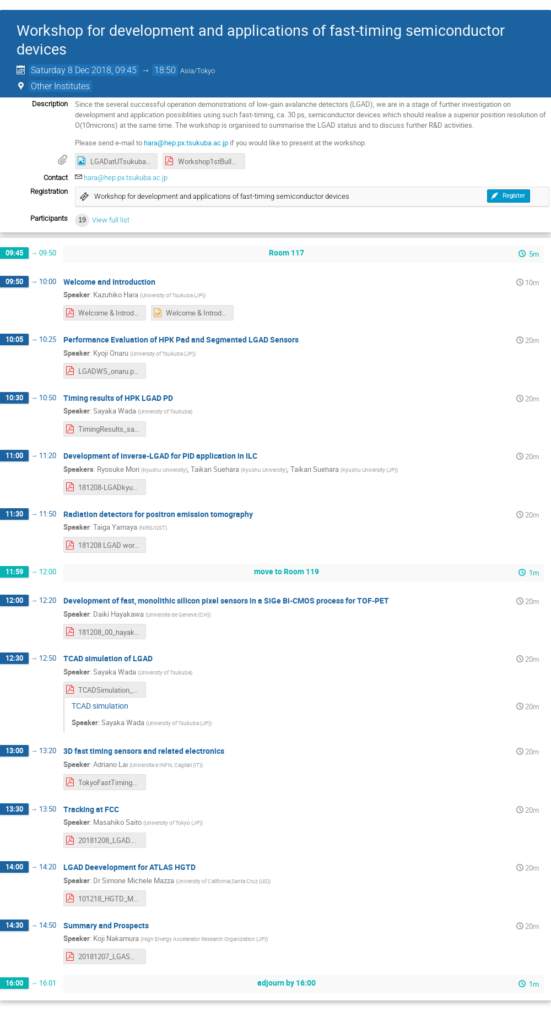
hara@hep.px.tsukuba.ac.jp (186, 143)
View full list (110, 220)
